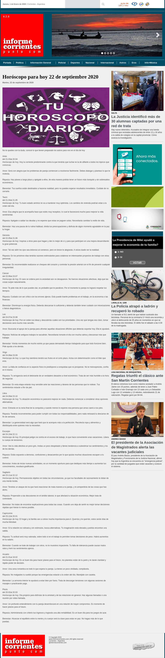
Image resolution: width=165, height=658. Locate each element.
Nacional (90, 62)
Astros (122, 62)
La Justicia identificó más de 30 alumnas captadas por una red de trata (136, 121)
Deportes (75, 62)
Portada (7, 62)
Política (19, 62)
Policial (62, 62)
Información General (40, 62)
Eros (134, 62)
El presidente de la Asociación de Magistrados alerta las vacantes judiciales (137, 447)
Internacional (107, 62)
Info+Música (151, 62)
